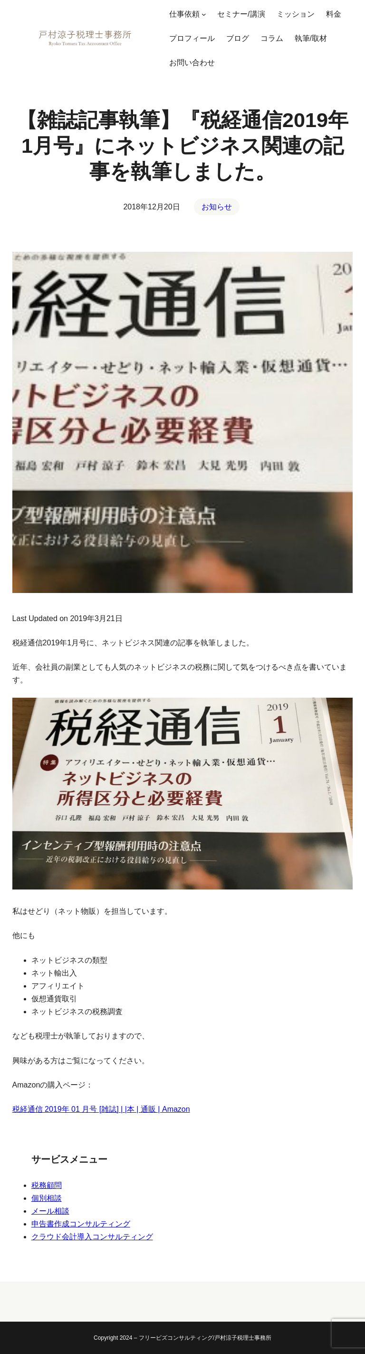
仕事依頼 (184, 14)
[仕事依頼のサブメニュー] (204, 14)
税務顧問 (46, 1185)
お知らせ (217, 207)
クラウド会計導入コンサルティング (92, 1237)
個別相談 (46, 1198)
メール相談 (50, 1211)
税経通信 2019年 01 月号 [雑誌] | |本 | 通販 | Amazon (101, 1109)
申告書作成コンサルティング (80, 1224)
